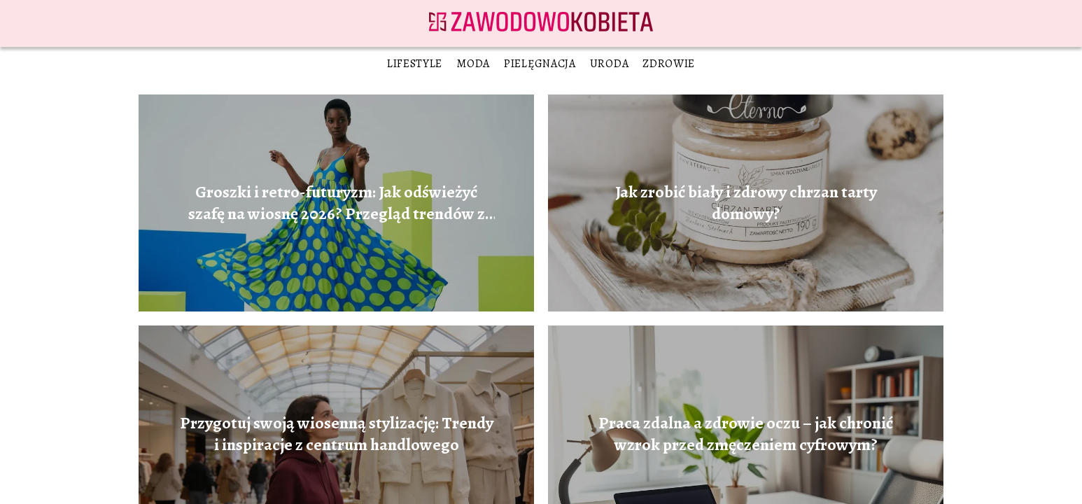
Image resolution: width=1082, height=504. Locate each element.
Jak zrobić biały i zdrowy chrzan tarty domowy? (746, 203)
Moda (473, 63)
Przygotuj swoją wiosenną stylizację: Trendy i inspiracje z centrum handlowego (336, 434)
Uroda (609, 63)
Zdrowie (668, 63)
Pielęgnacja (540, 63)
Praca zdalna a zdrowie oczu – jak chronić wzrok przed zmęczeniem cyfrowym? (745, 434)
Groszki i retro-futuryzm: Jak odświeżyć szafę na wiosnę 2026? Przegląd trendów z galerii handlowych (336, 203)
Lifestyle (414, 63)
